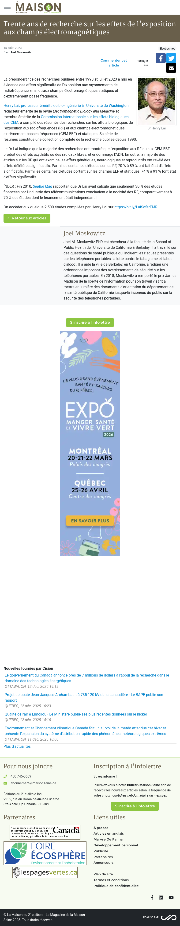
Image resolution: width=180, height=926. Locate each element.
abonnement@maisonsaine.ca (33, 783)
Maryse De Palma (108, 839)
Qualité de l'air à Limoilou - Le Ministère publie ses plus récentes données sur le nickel (76, 714)
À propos (101, 828)
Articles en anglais (109, 833)
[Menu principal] (7, 7)
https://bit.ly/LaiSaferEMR (136, 207)
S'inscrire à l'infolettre (90, 322)
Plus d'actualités (17, 746)
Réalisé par (151, 917)
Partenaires (103, 857)
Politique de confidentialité (116, 886)
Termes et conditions (111, 880)
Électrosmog (167, 48)
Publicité (101, 851)
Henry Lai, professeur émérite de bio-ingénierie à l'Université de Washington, (66, 105)
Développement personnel (116, 845)
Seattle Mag (42, 186)
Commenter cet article (114, 62)
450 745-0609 (21, 776)
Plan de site (103, 874)
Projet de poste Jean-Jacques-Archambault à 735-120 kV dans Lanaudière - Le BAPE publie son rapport (84, 698)
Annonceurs (103, 862)
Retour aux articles (27, 218)
